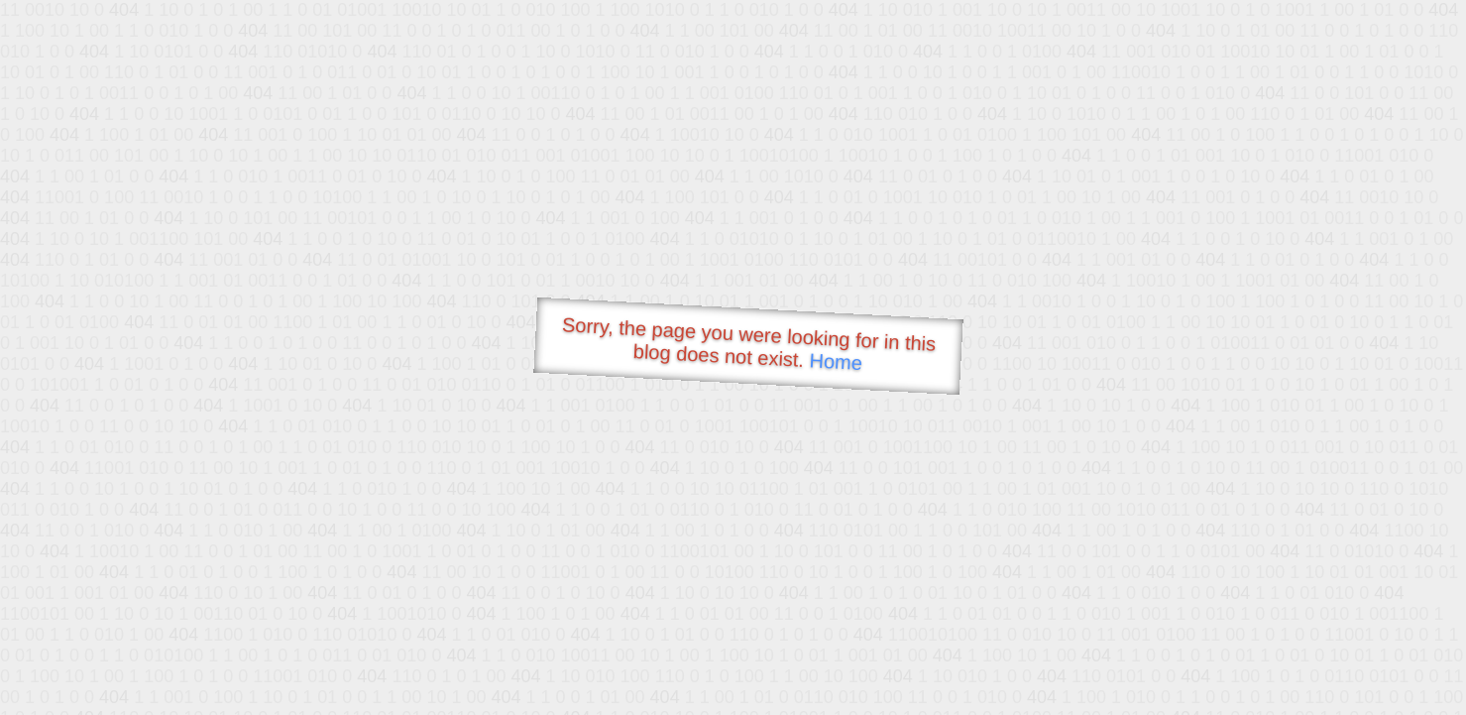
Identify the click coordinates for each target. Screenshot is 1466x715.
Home (835, 361)
